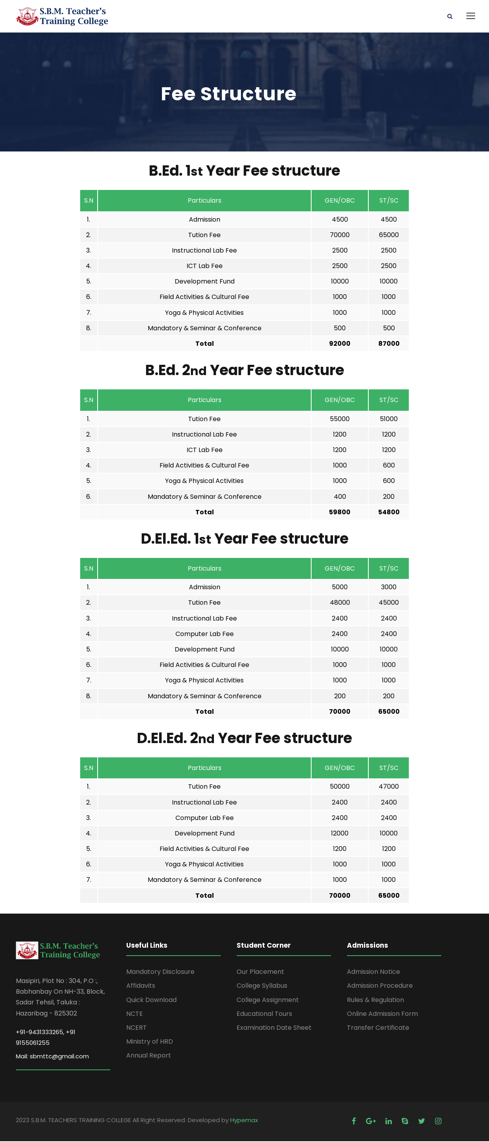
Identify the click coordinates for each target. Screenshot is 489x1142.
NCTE (134, 1014)
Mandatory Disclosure (160, 972)
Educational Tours (264, 1014)
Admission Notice (373, 972)
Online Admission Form (382, 1014)
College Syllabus (262, 986)
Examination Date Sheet (274, 1028)
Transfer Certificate (378, 1028)
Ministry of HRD (149, 1042)
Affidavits (140, 986)
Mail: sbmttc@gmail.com (52, 1057)
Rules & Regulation (375, 1000)
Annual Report (148, 1056)
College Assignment (268, 1000)
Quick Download (151, 1000)
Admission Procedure (380, 986)
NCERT (136, 1028)
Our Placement (260, 972)
